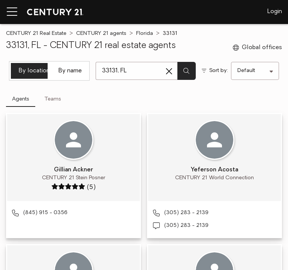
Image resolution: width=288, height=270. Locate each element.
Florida (144, 33)
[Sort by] (255, 71)
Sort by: (218, 71)
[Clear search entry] (169, 71)
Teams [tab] (52, 99)
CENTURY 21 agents (101, 33)
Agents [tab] (20, 99)
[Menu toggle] (12, 12)
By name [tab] (70, 71)
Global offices (257, 48)
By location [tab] (33, 71)
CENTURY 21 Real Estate (36, 33)
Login (274, 12)
